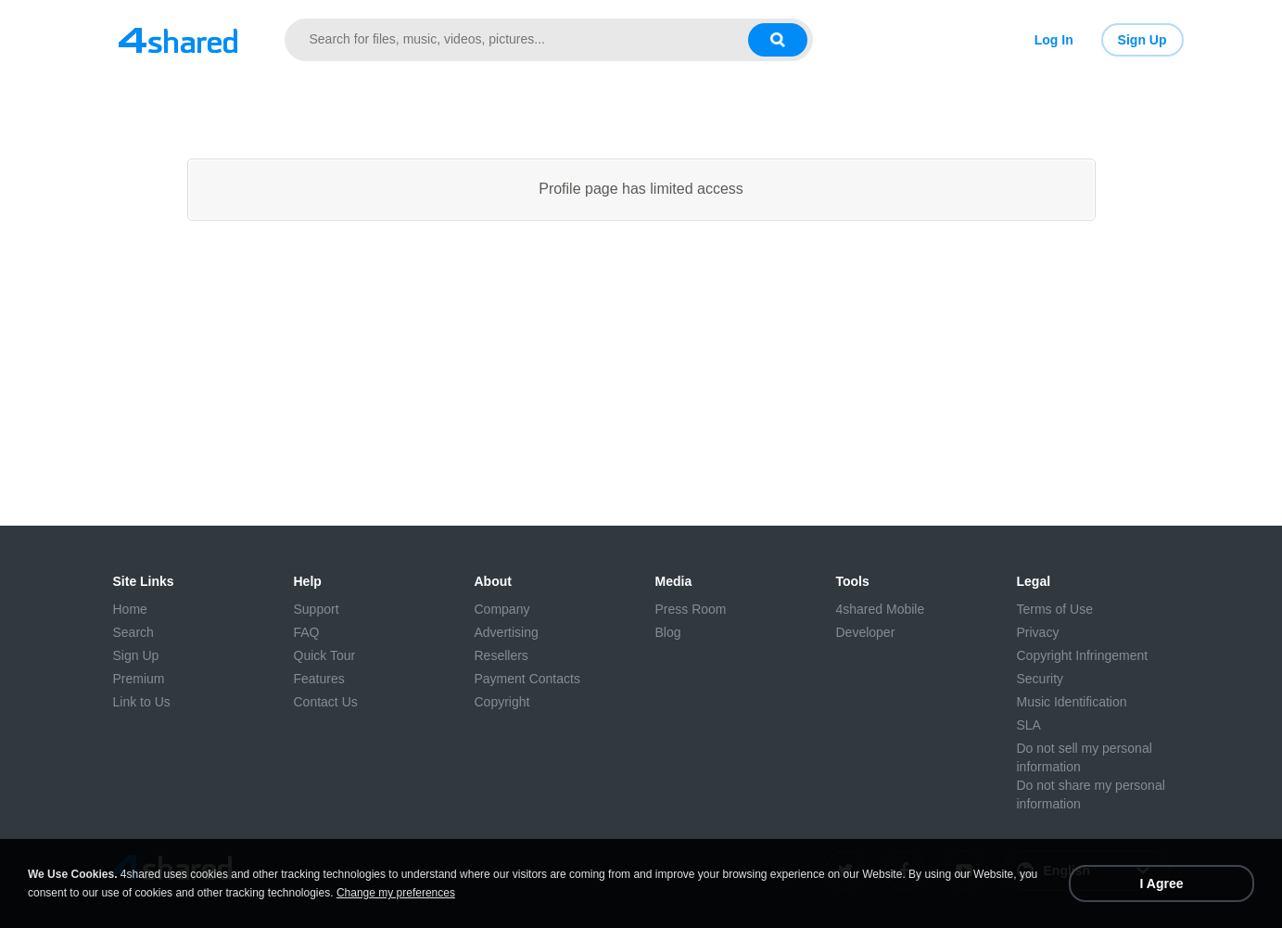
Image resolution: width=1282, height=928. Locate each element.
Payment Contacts (527, 678)
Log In (1053, 39)
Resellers (501, 655)
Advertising (507, 632)
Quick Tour (325, 655)
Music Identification (1072, 701)
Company (502, 609)
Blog (668, 632)
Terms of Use (1055, 609)
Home (130, 609)
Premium (139, 678)
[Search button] (777, 40)
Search (133, 632)
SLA (1029, 725)
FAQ (307, 632)
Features (319, 678)
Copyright (502, 701)
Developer (865, 632)
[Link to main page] (178, 40)
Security (1040, 678)
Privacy (1038, 632)
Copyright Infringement (1083, 655)
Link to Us (142, 701)
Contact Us (326, 701)
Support (316, 609)
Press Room (691, 609)
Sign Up (1142, 39)
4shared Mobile (880, 609)
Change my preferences (395, 892)
